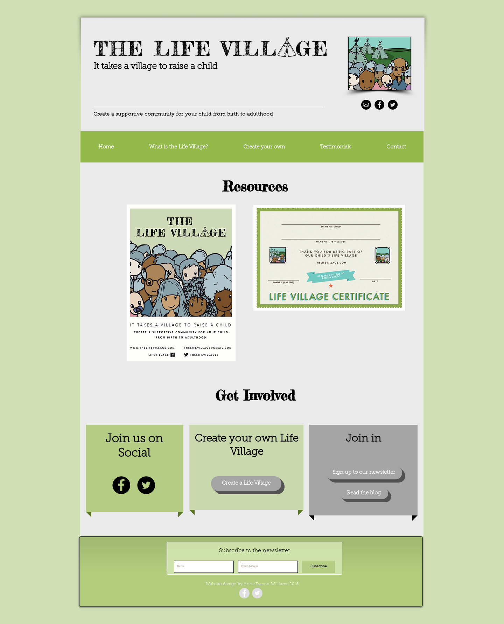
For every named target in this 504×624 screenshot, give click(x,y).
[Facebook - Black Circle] (379, 105)
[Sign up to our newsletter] (364, 472)
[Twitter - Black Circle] (393, 105)
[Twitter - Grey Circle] (257, 593)
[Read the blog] (364, 493)
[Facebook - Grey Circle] (244, 593)
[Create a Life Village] (246, 483)
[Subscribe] (318, 567)
